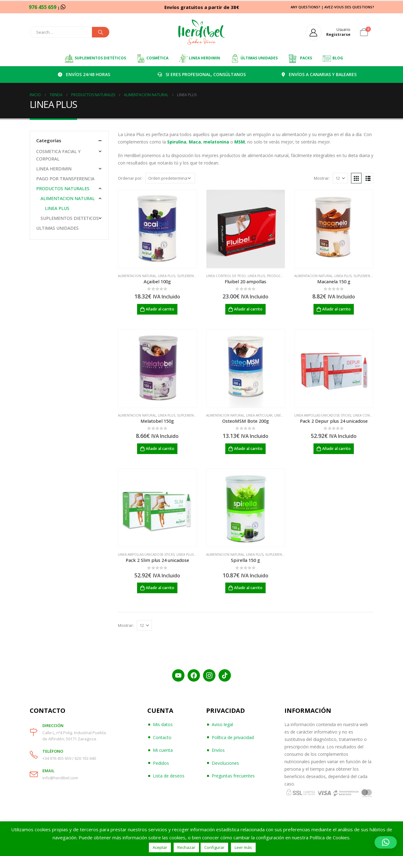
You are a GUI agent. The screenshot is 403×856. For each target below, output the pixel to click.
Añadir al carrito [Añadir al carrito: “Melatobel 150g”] (160, 448)
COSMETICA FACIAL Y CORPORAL (58, 155)
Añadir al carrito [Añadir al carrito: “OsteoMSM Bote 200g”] (248, 448)
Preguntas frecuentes (233, 776)
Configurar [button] (214, 847)
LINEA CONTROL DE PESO (226, 276)
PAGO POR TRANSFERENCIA (65, 179)
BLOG (332, 58)
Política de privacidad (233, 737)
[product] (157, 229)
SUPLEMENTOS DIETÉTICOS (95, 58)
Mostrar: (322, 178)
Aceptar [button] (160, 847)
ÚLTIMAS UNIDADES (254, 58)
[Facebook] (194, 675)
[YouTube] (178, 675)
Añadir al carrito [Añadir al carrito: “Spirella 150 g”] (248, 587)
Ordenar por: (130, 178)
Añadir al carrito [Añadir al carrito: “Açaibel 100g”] (160, 309)
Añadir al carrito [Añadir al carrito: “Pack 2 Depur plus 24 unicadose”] (336, 448)
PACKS (300, 58)
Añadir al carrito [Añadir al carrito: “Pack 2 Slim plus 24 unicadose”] (160, 587)
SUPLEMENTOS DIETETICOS (70, 218)
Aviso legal (222, 724)
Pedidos (161, 763)
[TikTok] (225, 675)
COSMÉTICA (152, 58)
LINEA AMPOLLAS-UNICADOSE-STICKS (322, 415)
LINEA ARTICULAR (259, 415)
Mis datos (163, 724)
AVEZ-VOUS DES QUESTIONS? (349, 7)
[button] (386, 842)
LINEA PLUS (166, 276)
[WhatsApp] (63, 7)
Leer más (243, 847)
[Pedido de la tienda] (170, 178)
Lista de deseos (168, 776)
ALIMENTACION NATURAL (137, 276)
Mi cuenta (163, 750)
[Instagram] (209, 675)
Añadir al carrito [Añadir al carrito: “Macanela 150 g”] (336, 309)
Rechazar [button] (186, 847)
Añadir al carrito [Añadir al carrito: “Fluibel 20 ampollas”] (248, 309)
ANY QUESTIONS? (305, 7)
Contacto (162, 737)
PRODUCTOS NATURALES (62, 188)
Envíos (218, 750)
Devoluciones (225, 763)
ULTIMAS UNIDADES (57, 228)
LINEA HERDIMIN (199, 58)
